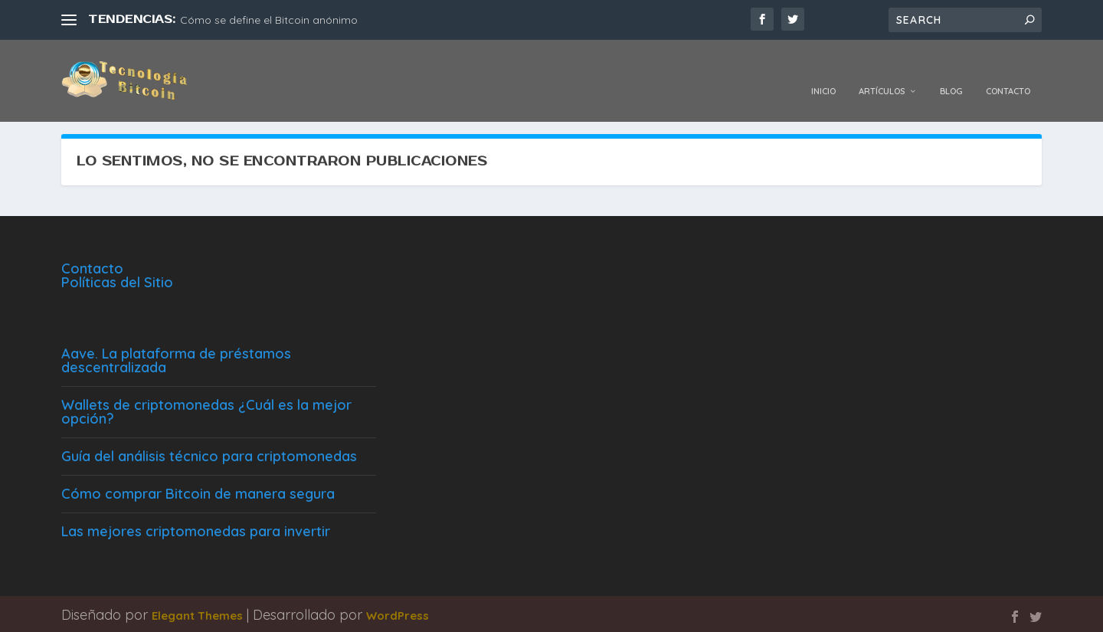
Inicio (823, 70)
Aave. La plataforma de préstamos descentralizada (176, 358)
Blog (951, 70)
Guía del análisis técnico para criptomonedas (209, 454)
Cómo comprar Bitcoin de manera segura (198, 491)
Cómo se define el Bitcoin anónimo (269, 20)
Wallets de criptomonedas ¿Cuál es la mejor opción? (206, 409)
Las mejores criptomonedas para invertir (195, 529)
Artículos (882, 70)
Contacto (1008, 70)
